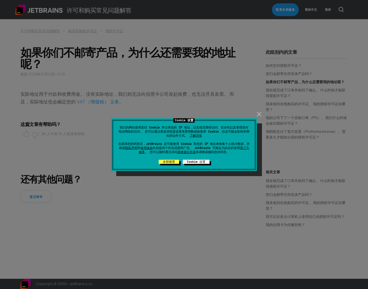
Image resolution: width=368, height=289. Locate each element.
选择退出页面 (186, 152)
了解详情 (196, 136)
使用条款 (147, 148)
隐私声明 (131, 148)
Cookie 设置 (196, 162)
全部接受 (169, 162)
